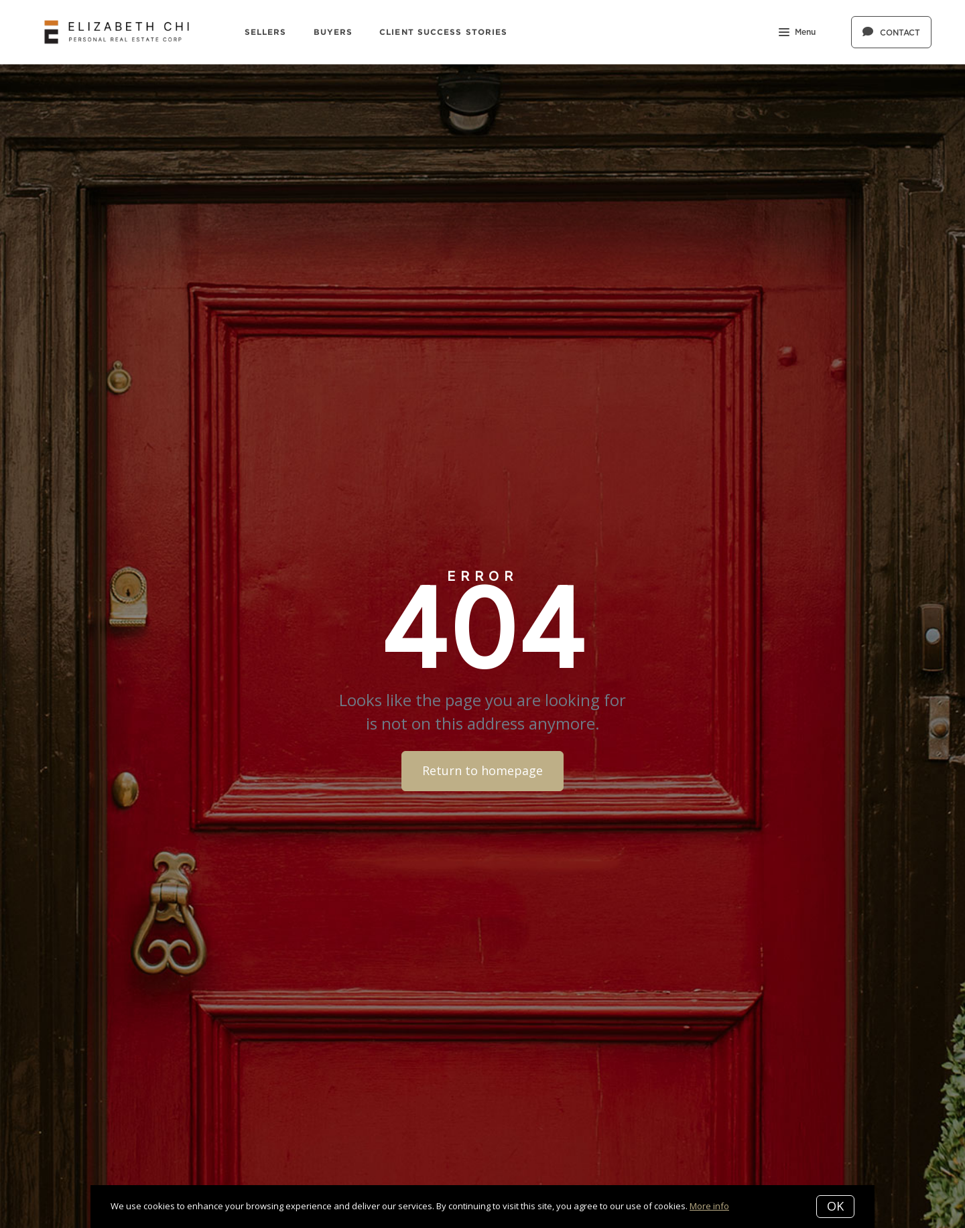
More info (709, 1206)
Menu (797, 33)
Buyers (333, 31)
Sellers (266, 31)
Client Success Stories (443, 31)
